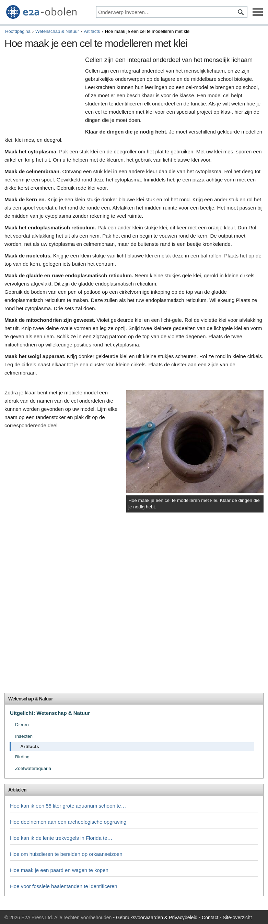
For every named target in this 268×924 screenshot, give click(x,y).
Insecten (24, 736)
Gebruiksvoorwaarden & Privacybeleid (156, 917)
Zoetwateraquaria (33, 768)
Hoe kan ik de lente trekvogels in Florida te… (61, 838)
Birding (22, 756)
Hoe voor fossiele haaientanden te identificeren (63, 886)
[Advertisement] (43, 92)
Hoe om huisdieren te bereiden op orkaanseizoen (66, 854)
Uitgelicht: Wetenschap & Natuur (50, 713)
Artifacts (92, 31)
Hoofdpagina (18, 31)
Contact (210, 917)
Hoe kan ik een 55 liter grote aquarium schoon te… (68, 806)
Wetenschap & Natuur (57, 31)
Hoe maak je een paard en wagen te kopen (59, 870)
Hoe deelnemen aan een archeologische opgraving (68, 822)
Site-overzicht (237, 917)
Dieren (22, 724)
